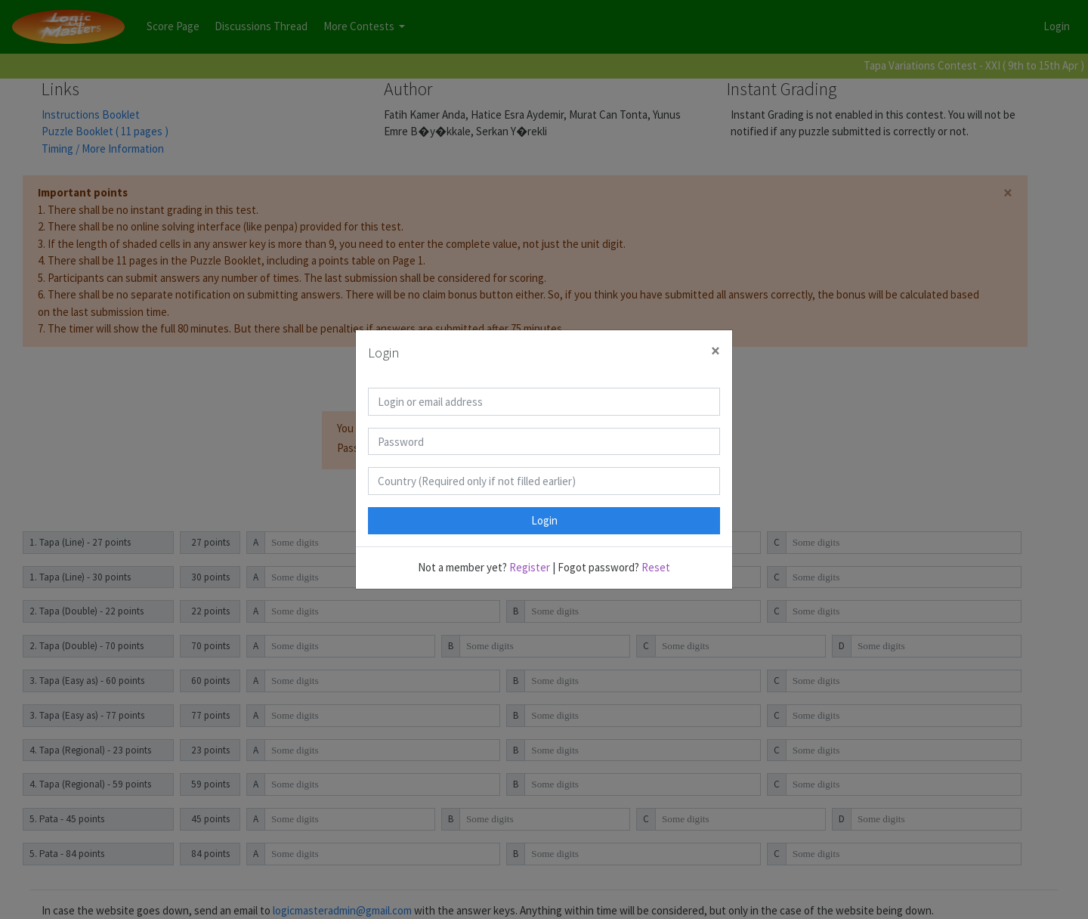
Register (529, 567)
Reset (655, 567)
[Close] (715, 351)
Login (544, 520)
